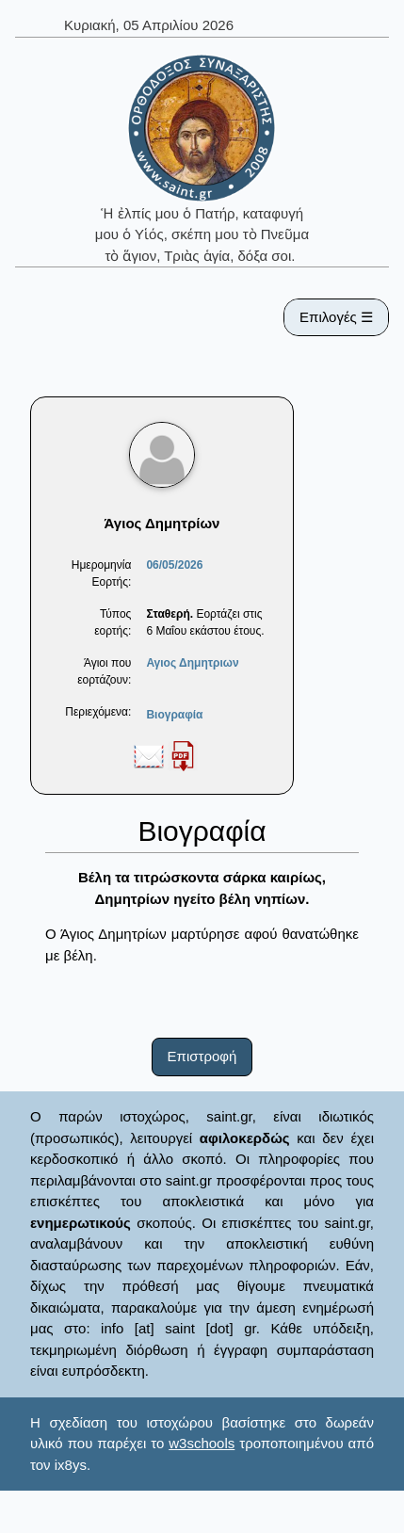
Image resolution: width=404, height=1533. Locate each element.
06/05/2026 (174, 565)
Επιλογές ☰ (336, 317)
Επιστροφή (202, 1056)
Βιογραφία (174, 714)
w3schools (201, 1443)
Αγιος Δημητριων (192, 663)
